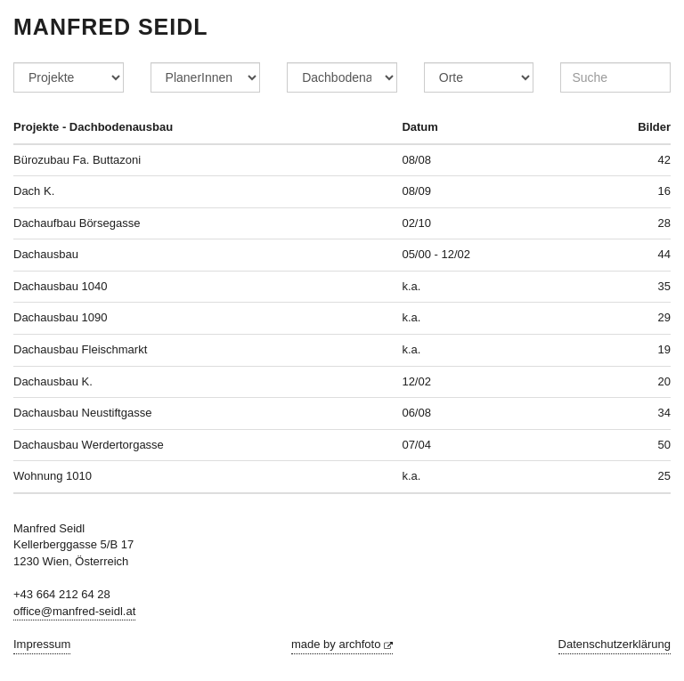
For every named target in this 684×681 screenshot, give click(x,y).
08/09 (416, 191)
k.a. (411, 286)
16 (664, 191)
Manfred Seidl (110, 26)
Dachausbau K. (53, 381)
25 (664, 475)
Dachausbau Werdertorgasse (88, 444)
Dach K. (33, 191)
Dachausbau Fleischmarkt (80, 349)
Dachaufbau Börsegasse (76, 223)
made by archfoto (342, 644)
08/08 (416, 159)
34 (664, 412)
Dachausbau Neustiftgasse (82, 412)
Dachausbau (45, 254)
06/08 (416, 412)
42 (664, 159)
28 (664, 223)
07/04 (416, 444)
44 (664, 254)
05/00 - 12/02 (436, 254)
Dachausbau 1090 (60, 317)
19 (664, 349)
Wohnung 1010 (52, 475)
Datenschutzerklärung (614, 644)
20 (664, 381)
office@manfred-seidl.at (74, 611)
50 (664, 444)
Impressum (41, 644)
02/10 (416, 223)
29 (664, 317)
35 (664, 286)
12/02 (416, 381)
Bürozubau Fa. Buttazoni (77, 159)
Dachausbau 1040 (60, 286)
